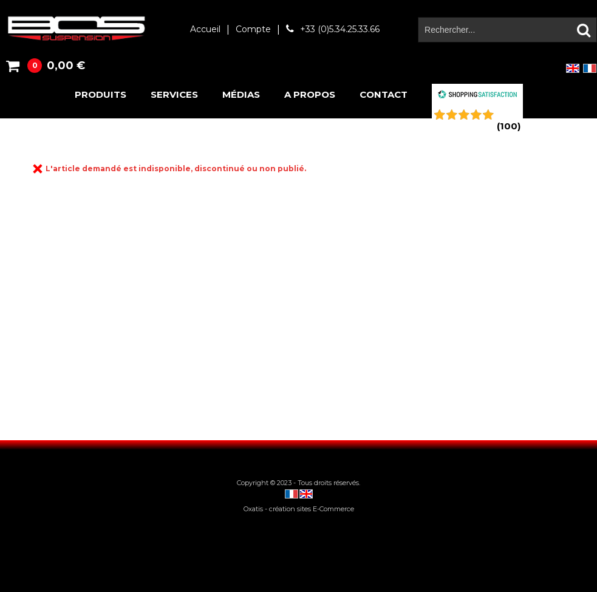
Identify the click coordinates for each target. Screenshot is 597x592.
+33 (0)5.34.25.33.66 (340, 29)
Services (174, 94)
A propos (309, 94)
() (508, 126)
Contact (384, 94)
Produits (100, 94)
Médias (241, 94)
